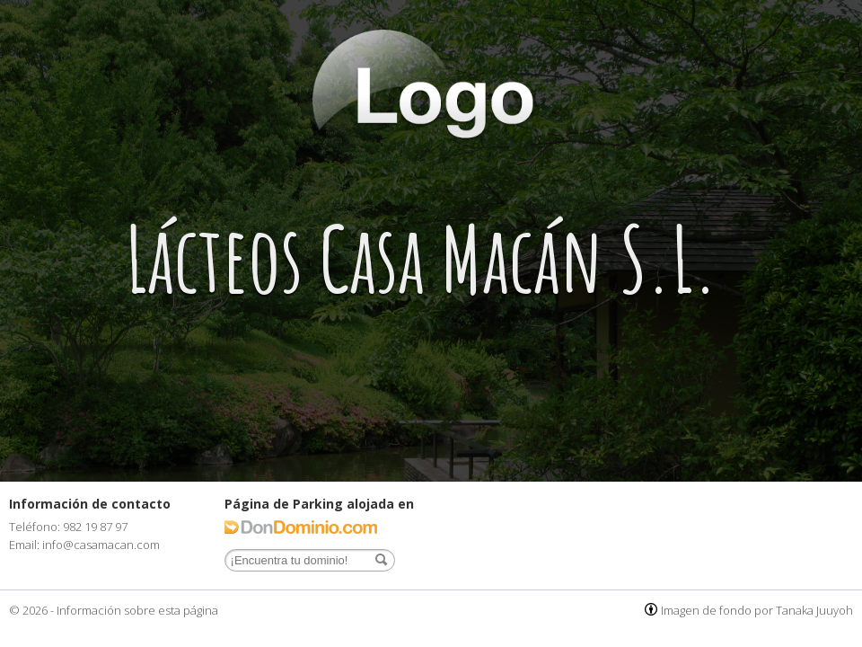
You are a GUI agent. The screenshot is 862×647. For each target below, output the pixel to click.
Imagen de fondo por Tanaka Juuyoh (757, 610)
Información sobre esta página (137, 610)
